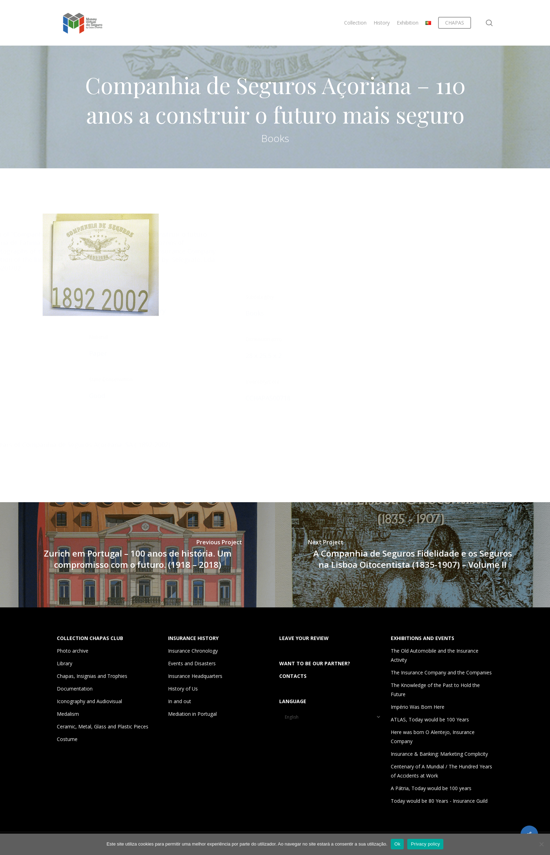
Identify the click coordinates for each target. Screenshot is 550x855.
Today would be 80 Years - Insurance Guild (439, 800)
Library (64, 663)
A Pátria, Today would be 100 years (431, 788)
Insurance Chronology (193, 650)
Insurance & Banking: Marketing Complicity (439, 753)
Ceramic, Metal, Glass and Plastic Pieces (102, 726)
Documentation (75, 688)
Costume (67, 739)
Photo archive (72, 650)
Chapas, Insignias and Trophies (92, 676)
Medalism (68, 714)
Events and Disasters (192, 663)
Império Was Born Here (417, 706)
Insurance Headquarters (195, 676)
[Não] (541, 844)
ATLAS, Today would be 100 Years (430, 719)
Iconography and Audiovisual (89, 701)
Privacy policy (425, 844)
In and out (179, 701)
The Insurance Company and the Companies (441, 672)
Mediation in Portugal (192, 714)
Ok (397, 844)
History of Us (183, 688)
